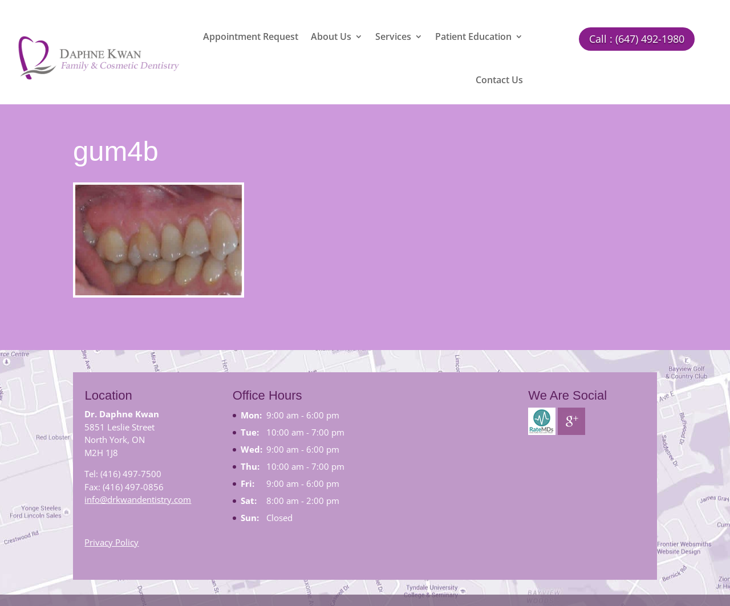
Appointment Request (250, 36)
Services (393, 36)
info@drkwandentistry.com (137, 499)
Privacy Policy (111, 542)
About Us (331, 36)
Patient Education (473, 36)
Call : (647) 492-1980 (636, 39)
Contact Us (499, 80)
